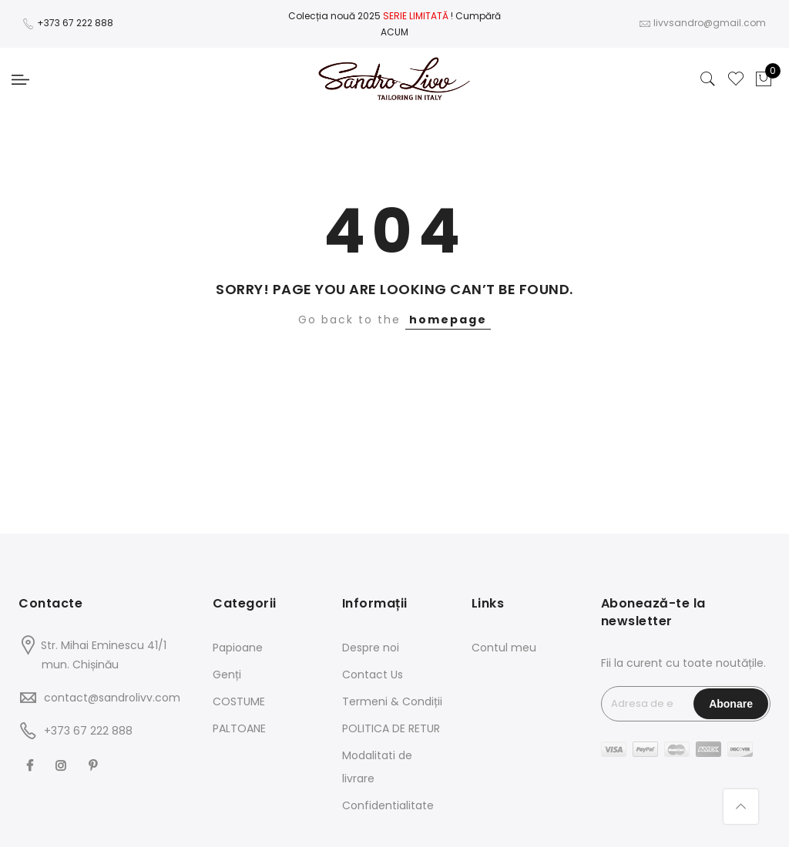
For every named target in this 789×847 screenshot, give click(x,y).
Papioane (238, 647)
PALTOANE (239, 728)
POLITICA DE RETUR (391, 728)
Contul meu (504, 647)
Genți (227, 674)
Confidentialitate (388, 805)
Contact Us (372, 674)
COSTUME (239, 701)
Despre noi (370, 647)
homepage (448, 319)
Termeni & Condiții (392, 701)
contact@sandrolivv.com (112, 697)
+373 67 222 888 (75, 22)
